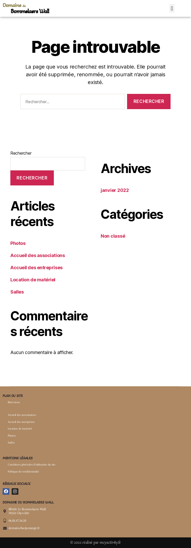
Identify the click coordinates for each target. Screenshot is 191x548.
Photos (17, 243)
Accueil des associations (37, 255)
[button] (172, 8)
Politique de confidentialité (23, 471)
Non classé (113, 236)
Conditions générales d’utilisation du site (31, 464)
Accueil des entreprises (36, 267)
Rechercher (20, 153)
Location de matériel (32, 279)
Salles (17, 292)
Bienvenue (14, 402)
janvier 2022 (115, 190)
